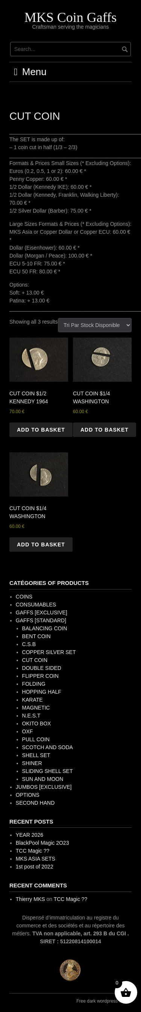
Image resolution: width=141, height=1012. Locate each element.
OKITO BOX (36, 723)
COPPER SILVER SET (49, 652)
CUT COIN (34, 660)
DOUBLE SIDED (41, 668)
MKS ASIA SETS (35, 859)
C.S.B (29, 644)
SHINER (32, 763)
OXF (27, 731)
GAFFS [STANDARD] (41, 620)
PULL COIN (36, 739)
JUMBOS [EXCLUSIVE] (44, 787)
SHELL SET (36, 755)
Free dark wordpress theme (104, 1001)
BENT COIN (36, 636)
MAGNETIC (36, 708)
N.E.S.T (31, 716)
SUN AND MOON (43, 779)
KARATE (32, 700)
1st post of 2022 (34, 867)
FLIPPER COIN (40, 676)
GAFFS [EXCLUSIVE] (41, 612)
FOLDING (33, 684)
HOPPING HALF (41, 692)
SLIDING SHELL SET (47, 771)
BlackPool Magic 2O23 (42, 843)
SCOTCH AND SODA (47, 747)
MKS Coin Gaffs (70, 17)
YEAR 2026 (29, 835)
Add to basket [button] (41, 430)
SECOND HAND (35, 803)
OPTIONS (27, 795)
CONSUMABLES (36, 605)
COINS (24, 597)
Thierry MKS (30, 899)
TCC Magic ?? (32, 851)
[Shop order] (95, 325)
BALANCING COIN (44, 628)
